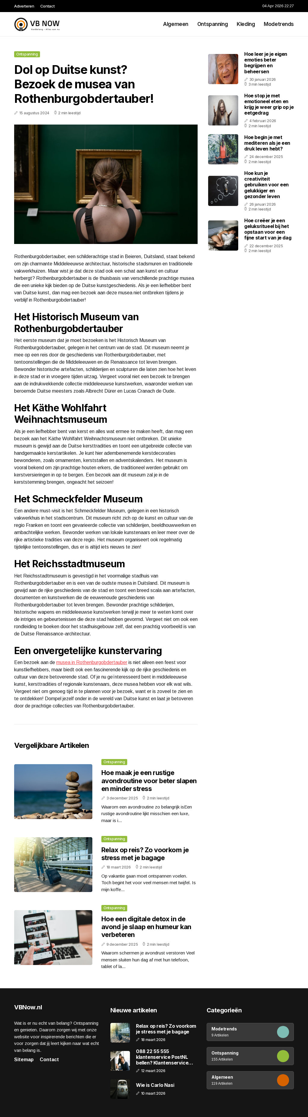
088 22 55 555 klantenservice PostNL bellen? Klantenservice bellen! (162, 1057)
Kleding (246, 24)
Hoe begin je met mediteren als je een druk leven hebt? (267, 143)
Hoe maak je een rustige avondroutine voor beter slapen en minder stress (149, 781)
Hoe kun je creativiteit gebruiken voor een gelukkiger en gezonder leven (266, 184)
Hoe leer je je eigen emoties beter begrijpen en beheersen (265, 62)
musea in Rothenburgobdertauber (91, 662)
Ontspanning (212, 24)
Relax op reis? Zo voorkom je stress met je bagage (145, 854)
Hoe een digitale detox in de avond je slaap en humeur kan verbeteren (146, 927)
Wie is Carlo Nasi (155, 1085)
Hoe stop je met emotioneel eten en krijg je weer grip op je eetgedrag (269, 104)
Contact (47, 6)
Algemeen (175, 24)
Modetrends (279, 24)
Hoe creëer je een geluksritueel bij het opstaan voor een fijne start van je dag (267, 229)
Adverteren (24, 6)
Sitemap (24, 1059)
